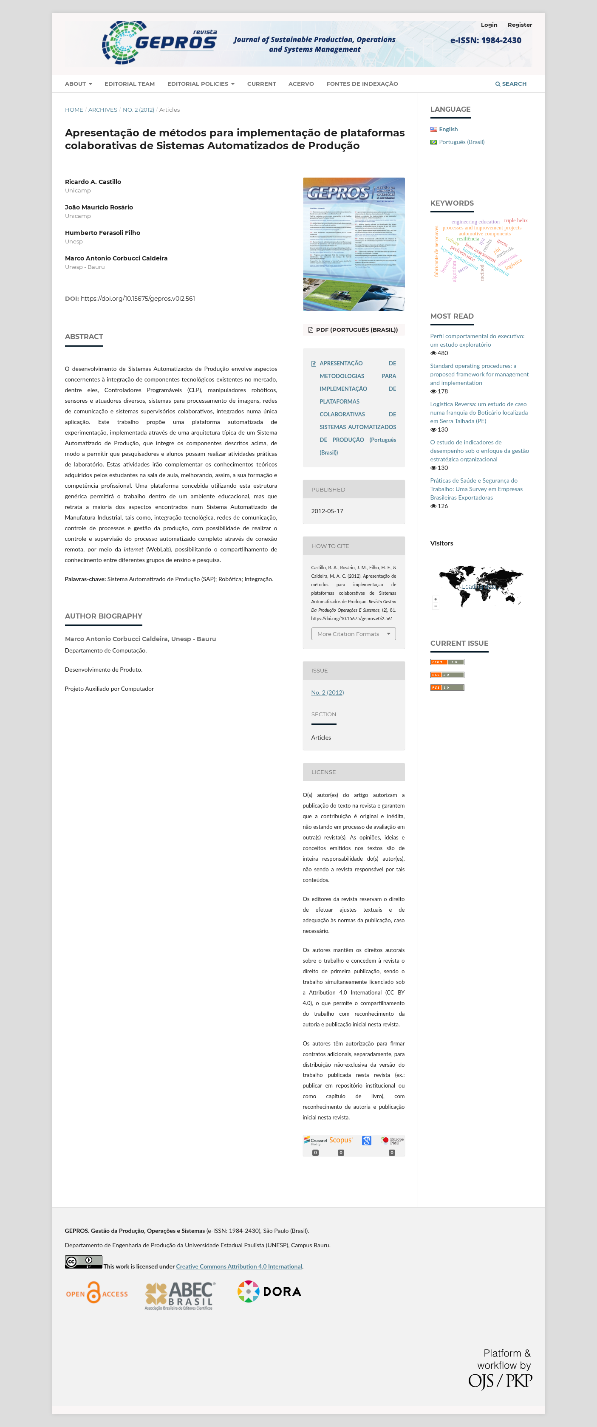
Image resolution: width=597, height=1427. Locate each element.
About (76, 83)
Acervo (301, 83)
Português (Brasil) (462, 141)
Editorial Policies (198, 83)
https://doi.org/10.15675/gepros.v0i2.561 (138, 298)
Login (489, 24)
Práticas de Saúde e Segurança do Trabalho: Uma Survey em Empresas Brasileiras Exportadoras (476, 489)
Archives (102, 109)
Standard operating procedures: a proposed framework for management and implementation (479, 374)
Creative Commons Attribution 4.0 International (239, 1266)
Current (261, 83)
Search (511, 83)
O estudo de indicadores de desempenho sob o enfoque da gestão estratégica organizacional (479, 450)
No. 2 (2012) (138, 109)
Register (520, 24)
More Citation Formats (348, 633)
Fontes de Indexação (362, 83)
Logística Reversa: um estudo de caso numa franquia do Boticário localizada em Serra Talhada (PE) (479, 412)
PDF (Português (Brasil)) (356, 329)
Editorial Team (130, 83)
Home (74, 109)
